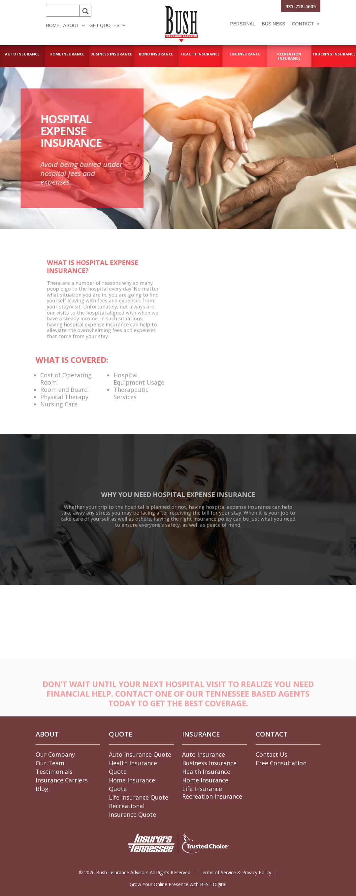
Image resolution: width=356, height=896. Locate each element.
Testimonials (54, 771)
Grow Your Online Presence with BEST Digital (178, 884)
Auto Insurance (203, 754)
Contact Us (271, 754)
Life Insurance (202, 789)
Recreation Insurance (212, 796)
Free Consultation (281, 763)
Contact (303, 23)
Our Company (55, 754)
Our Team (50, 763)
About (71, 25)
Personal (242, 23)
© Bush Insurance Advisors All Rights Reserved (134, 872)
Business (273, 23)
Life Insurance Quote (138, 797)
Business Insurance (209, 763)
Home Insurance (205, 780)
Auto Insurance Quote (140, 754)
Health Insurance (206, 771)
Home (53, 25)
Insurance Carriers (62, 780)
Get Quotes (104, 25)
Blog (42, 789)
